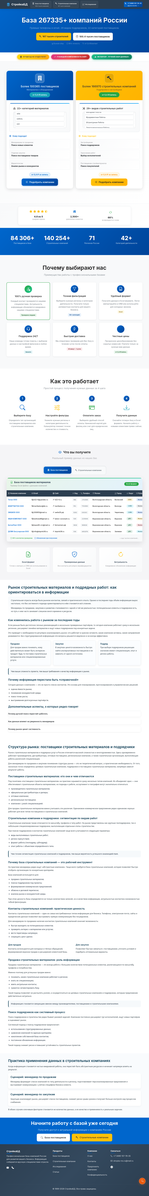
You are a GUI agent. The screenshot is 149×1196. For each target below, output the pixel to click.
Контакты (91, 1161)
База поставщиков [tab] (57, 470)
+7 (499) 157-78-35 (135, 3)
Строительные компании (92, 1137)
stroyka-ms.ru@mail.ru (122, 1160)
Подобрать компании (39, 182)
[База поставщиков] (40, 4)
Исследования (59, 1166)
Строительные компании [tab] (88, 470)
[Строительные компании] (66, 4)
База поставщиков (53, 1137)
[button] (142, 1181)
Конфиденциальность (97, 1175)
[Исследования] (89, 4)
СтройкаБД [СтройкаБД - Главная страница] (17, 4)
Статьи (56, 1172)
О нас (90, 1156)
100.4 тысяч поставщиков (93, 36)
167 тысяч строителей (53, 36)
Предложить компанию (93, 1168)
